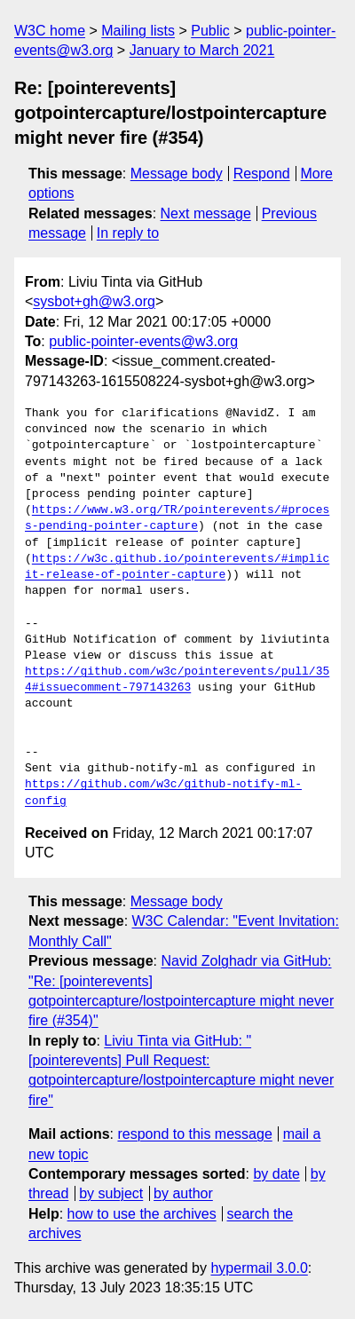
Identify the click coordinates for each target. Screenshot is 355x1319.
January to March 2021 (202, 50)
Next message (206, 213)
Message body (176, 173)
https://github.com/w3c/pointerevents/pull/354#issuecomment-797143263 (177, 680)
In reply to (128, 233)
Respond (261, 173)
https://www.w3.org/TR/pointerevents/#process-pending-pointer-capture (177, 518)
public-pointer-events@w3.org (143, 341)
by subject (111, 1193)
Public (210, 30)
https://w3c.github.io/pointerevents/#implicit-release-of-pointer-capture (177, 567)
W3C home (49, 30)
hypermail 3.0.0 (258, 1268)
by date (276, 1173)
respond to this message (194, 1133)
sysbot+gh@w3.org (94, 301)
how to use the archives (142, 1213)
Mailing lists (138, 30)
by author (183, 1193)
